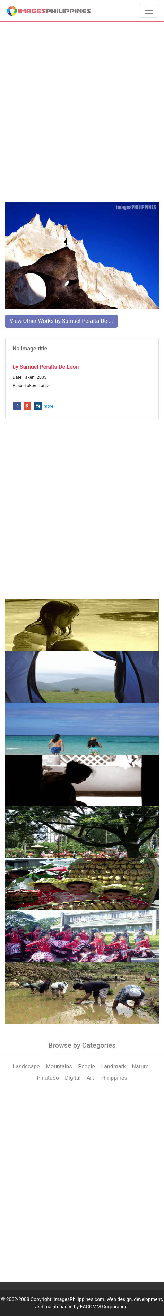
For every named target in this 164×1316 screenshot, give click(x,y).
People (86, 1066)
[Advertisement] (82, 112)
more (48, 406)
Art (90, 1078)
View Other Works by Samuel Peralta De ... (61, 321)
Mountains (59, 1066)
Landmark (113, 1066)
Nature (140, 1066)
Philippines (113, 1078)
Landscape (26, 1066)
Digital (72, 1078)
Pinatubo (48, 1078)
